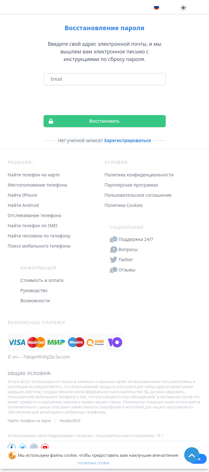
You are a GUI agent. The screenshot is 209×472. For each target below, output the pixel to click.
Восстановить (82, 121)
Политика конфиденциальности (139, 175)
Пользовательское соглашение (138, 195)
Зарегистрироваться (127, 140)
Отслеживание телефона (34, 215)
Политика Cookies (124, 205)
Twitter (121, 259)
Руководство (33, 290)
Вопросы (124, 249)
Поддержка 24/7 (131, 239)
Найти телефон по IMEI (33, 225)
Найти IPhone (22, 195)
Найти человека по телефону (39, 236)
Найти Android (23, 205)
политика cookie (93, 463)
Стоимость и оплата (41, 280)
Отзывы (123, 270)
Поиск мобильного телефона (39, 246)
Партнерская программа (131, 185)
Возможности (35, 301)
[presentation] (104, 100)
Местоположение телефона (37, 185)
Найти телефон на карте (34, 175)
